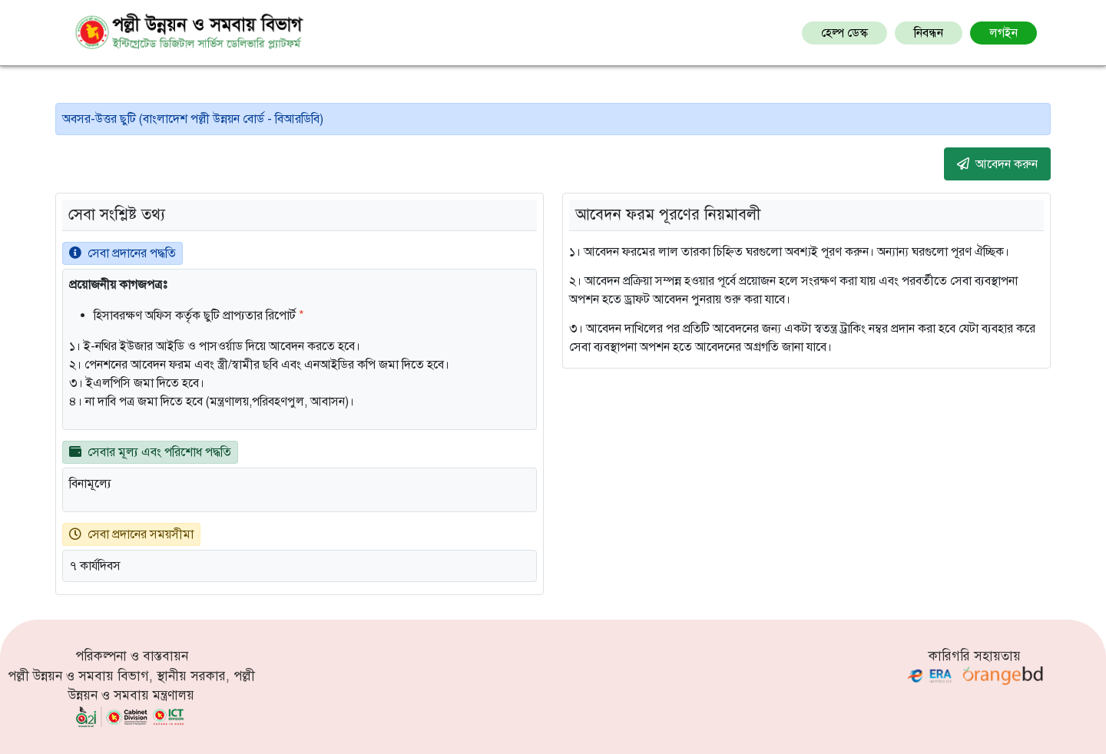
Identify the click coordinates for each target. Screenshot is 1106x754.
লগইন (1003, 33)
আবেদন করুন (997, 163)
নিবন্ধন (928, 33)
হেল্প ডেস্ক (844, 33)
